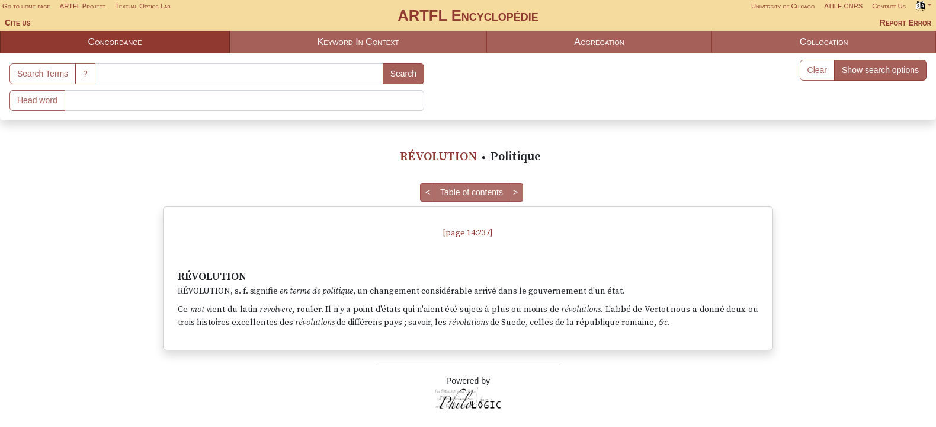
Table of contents (471, 192)
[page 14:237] (468, 233)
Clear (817, 70)
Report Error (905, 22)
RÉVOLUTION (438, 156)
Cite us (17, 22)
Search (403, 73)
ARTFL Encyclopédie (468, 15)
